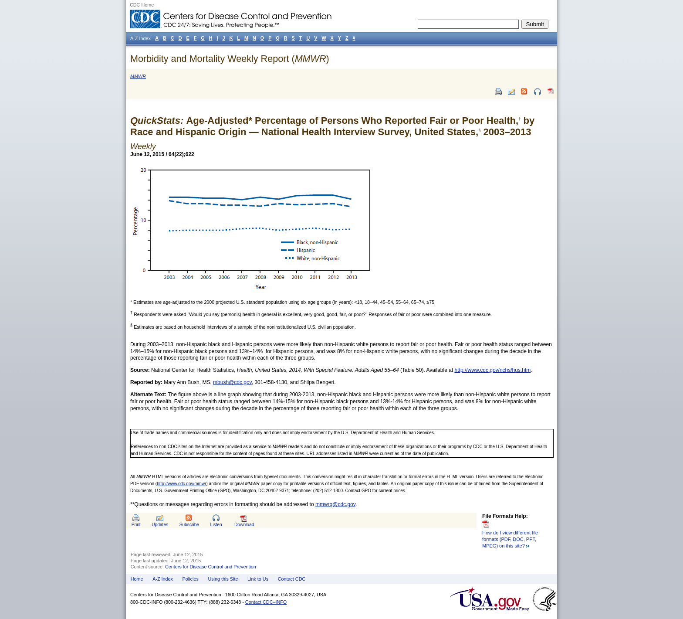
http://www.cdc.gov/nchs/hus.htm (493, 370)
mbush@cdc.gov (232, 382)
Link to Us (257, 579)
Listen (216, 524)
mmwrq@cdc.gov (335, 504)
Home (137, 579)
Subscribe (189, 524)
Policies (191, 579)
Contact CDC (292, 579)
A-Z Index (162, 579)
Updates (160, 524)
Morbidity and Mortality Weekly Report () (229, 58)
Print (136, 524)
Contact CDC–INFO (266, 602)
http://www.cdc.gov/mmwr (181, 483)
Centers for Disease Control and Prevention (210, 566)
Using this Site (223, 579)
